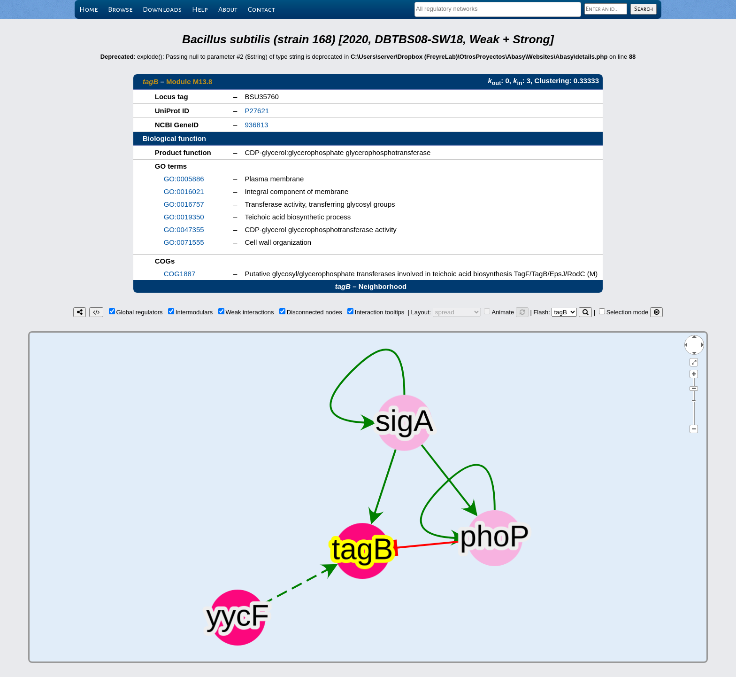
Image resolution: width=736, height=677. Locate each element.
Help (200, 9)
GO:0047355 (184, 229)
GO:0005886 (184, 179)
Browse (120, 9)
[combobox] (497, 9)
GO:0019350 (184, 217)
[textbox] (498, 9)
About (228, 9)
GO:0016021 (184, 191)
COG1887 (180, 274)
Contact (261, 9)
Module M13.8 (189, 82)
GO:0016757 (184, 204)
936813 (256, 125)
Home (88, 9)
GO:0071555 (184, 242)
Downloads (162, 9)
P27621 (257, 111)
